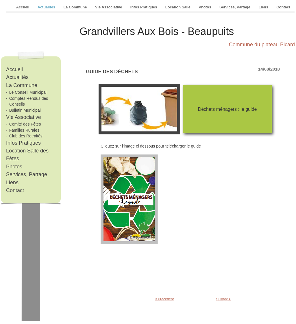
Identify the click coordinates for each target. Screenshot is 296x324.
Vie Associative (109, 7)
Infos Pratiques (144, 7)
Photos (205, 7)
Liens (263, 7)
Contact (283, 7)
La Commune (75, 7)
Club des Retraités (25, 136)
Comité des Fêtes (25, 124)
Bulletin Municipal (25, 110)
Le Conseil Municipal (28, 92)
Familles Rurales (24, 130)
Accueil (23, 7)
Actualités (47, 7)
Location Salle (178, 7)
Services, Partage (235, 7)
